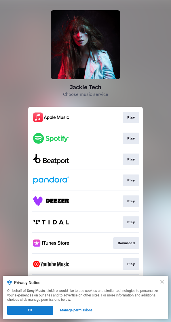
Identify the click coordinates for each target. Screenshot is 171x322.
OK (30, 310)
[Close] (162, 281)
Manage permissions (76, 310)
